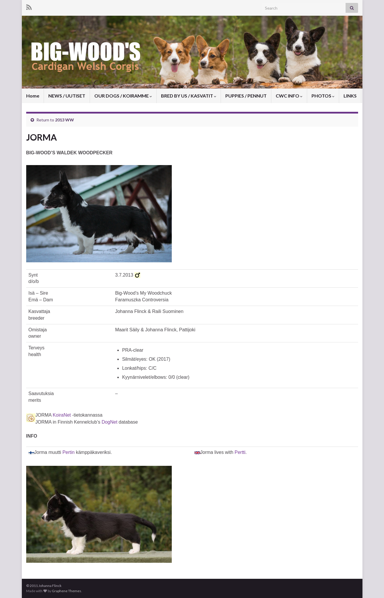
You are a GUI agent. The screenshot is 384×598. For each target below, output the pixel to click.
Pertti (240, 452)
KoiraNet (62, 415)
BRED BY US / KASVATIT (188, 95)
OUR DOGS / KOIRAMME (123, 95)
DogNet (109, 422)
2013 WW (64, 119)
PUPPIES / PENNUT (246, 95)
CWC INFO (289, 95)
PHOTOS (323, 95)
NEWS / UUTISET (66, 95)
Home (32, 95)
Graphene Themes (66, 591)
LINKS (350, 95)
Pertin (68, 452)
